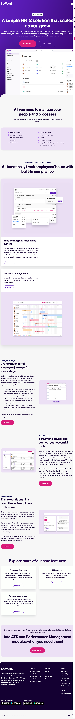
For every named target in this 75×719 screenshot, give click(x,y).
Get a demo (47, 43)
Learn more (8, 262)
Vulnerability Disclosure (64, 675)
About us (48, 674)
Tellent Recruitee (35, 671)
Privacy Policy (65, 678)
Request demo (36, 650)
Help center (64, 696)
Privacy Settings (65, 683)
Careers (47, 671)
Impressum (64, 671)
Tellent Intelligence (35, 681)
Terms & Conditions (66, 681)
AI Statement (65, 686)
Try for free (27, 43)
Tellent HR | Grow (35, 679)
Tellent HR (33, 674)
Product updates (66, 693)
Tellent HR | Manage (35, 676)
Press (47, 679)
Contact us (48, 676)
